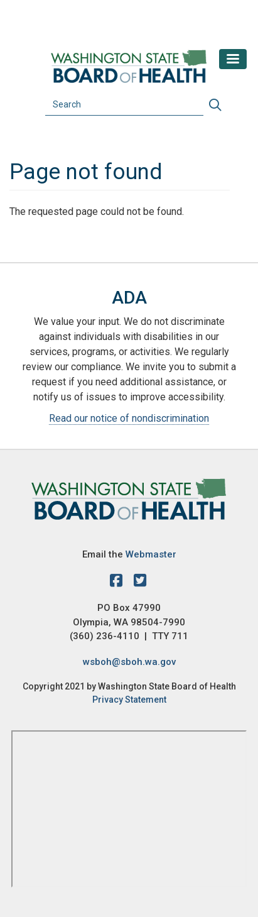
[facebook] (119, 582)
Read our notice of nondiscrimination (129, 418)
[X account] (140, 582)
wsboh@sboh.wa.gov (129, 661)
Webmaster (151, 554)
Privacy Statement (129, 700)
